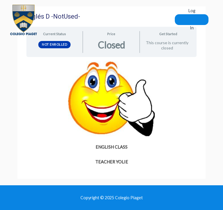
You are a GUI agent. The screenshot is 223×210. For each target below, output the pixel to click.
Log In (191, 19)
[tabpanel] (111, 113)
